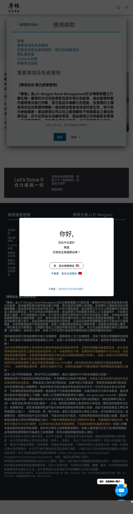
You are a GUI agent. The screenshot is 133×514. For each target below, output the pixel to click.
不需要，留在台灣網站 (66, 273)
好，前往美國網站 (66, 265)
